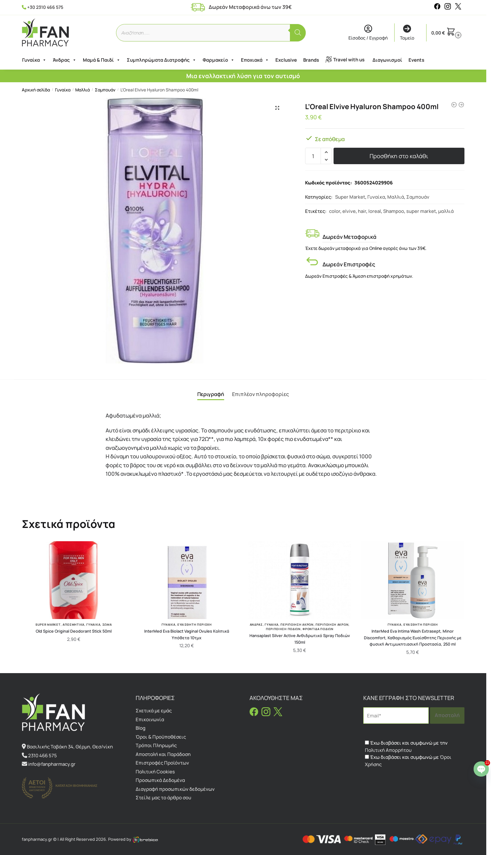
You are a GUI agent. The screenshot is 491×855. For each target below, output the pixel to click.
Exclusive (286, 60)
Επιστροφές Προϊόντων (162, 762)
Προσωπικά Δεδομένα (160, 780)
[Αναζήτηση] (298, 32)
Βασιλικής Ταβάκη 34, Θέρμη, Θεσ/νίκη (70, 746)
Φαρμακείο (218, 60)
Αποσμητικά (73, 625)
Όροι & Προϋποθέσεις (161, 737)
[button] (277, 107)
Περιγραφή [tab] (210, 394)
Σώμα (107, 625)
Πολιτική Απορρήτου (388, 750)
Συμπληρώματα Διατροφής (161, 60)
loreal (374, 211)
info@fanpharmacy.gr (52, 764)
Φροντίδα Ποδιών (318, 629)
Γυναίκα (34, 60)
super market (421, 211)
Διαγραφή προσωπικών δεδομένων (175, 789)
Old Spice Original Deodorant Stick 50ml (74, 631)
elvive (349, 211)
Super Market (350, 197)
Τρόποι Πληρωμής (156, 745)
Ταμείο (407, 33)
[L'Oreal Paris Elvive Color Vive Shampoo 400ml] (454, 105)
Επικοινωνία (150, 719)
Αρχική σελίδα (36, 90)
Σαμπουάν (105, 90)
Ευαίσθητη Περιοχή (194, 625)
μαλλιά (446, 211)
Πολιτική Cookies (155, 771)
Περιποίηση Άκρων (296, 625)
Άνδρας (64, 60)
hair (362, 211)
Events (416, 60)
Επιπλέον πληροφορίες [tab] (260, 394)
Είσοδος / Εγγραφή (368, 33)
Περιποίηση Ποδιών (283, 629)
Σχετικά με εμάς (154, 710)
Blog (140, 728)
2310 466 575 (42, 755)
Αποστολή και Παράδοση (163, 754)
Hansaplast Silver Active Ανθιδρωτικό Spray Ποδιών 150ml (299, 639)
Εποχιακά (255, 60)
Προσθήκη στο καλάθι (399, 156)
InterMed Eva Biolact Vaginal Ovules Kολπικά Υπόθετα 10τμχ (186, 634)
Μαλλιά (82, 90)
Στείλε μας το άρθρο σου (163, 797)
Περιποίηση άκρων (332, 625)
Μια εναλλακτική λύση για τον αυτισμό (243, 76)
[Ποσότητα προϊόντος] (313, 156)
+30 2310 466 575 (45, 7)
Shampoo (393, 211)
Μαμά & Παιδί (101, 60)
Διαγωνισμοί (387, 60)
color (334, 211)
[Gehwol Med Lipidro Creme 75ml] (461, 105)
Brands (311, 60)
